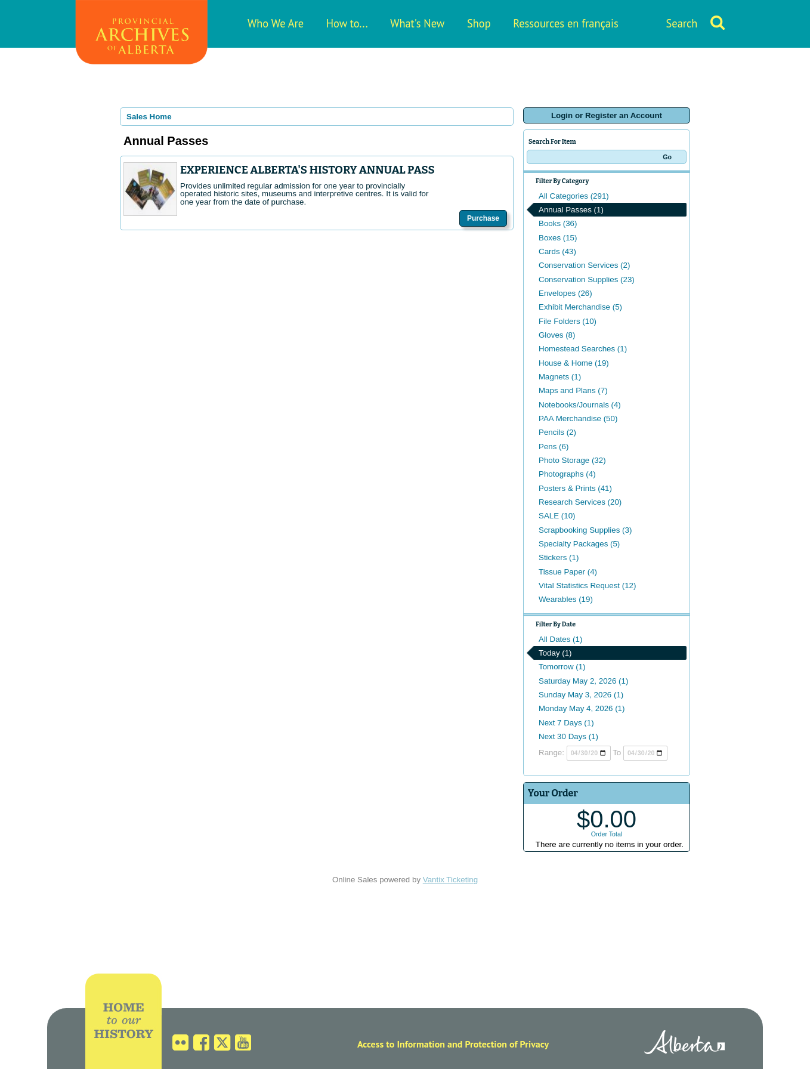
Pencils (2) (557, 432)
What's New (417, 23)
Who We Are (276, 23)
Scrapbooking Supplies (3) (585, 530)
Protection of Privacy (507, 1044)
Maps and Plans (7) (573, 390)
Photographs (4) (567, 473)
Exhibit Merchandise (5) (580, 306)
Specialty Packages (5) (579, 543)
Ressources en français (565, 23)
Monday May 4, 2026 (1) (581, 708)
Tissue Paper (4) (568, 571)
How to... (347, 23)
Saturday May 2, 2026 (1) (583, 680)
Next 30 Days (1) (568, 736)
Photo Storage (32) (572, 460)
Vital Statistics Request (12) (587, 585)
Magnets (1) (560, 376)
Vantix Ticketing (450, 879)
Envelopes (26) (565, 293)
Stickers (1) (559, 557)
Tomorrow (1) (562, 666)
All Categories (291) (574, 195)
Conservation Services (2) (584, 265)
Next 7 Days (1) (566, 722)
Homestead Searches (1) (583, 348)
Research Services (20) (580, 502)
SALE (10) (557, 515)
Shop (479, 23)
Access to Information (401, 1044)
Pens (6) (553, 446)
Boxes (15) (558, 237)
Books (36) (558, 223)
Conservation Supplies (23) (587, 279)
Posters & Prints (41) (575, 488)
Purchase (483, 218)
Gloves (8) (557, 334)
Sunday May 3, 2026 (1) (581, 694)
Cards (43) (557, 251)
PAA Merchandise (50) (578, 418)
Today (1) (555, 652)
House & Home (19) (574, 363)
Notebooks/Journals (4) (580, 404)
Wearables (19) (566, 599)
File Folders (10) (567, 321)
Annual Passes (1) (571, 209)
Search (682, 23)
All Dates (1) (560, 639)
